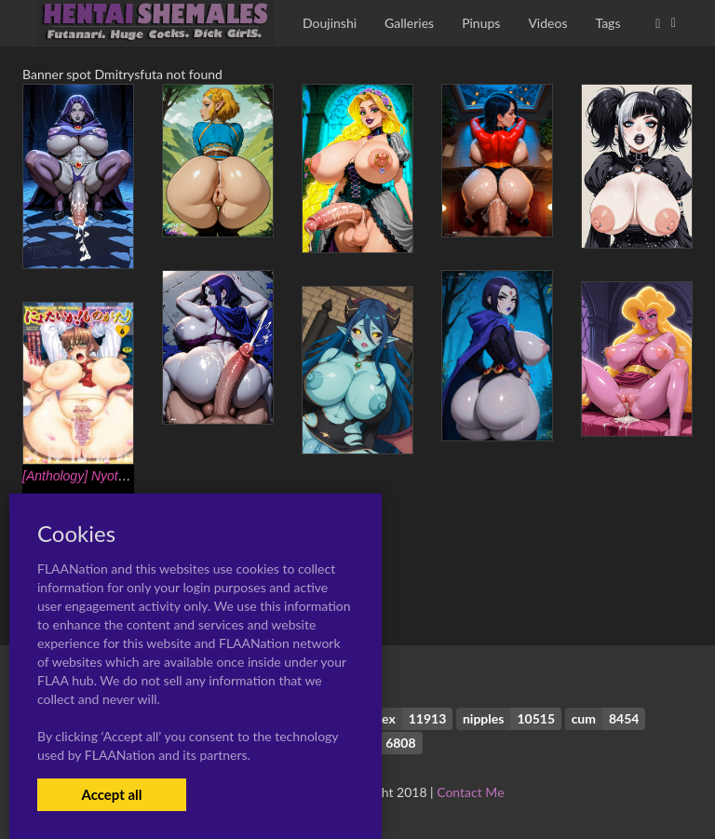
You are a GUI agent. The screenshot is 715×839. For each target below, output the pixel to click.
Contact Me (470, 792)
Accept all (111, 794)
